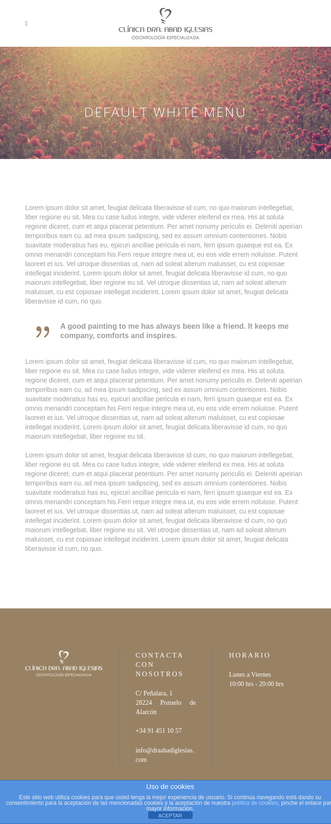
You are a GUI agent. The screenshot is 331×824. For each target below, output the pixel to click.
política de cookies (255, 803)
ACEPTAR (170, 815)
